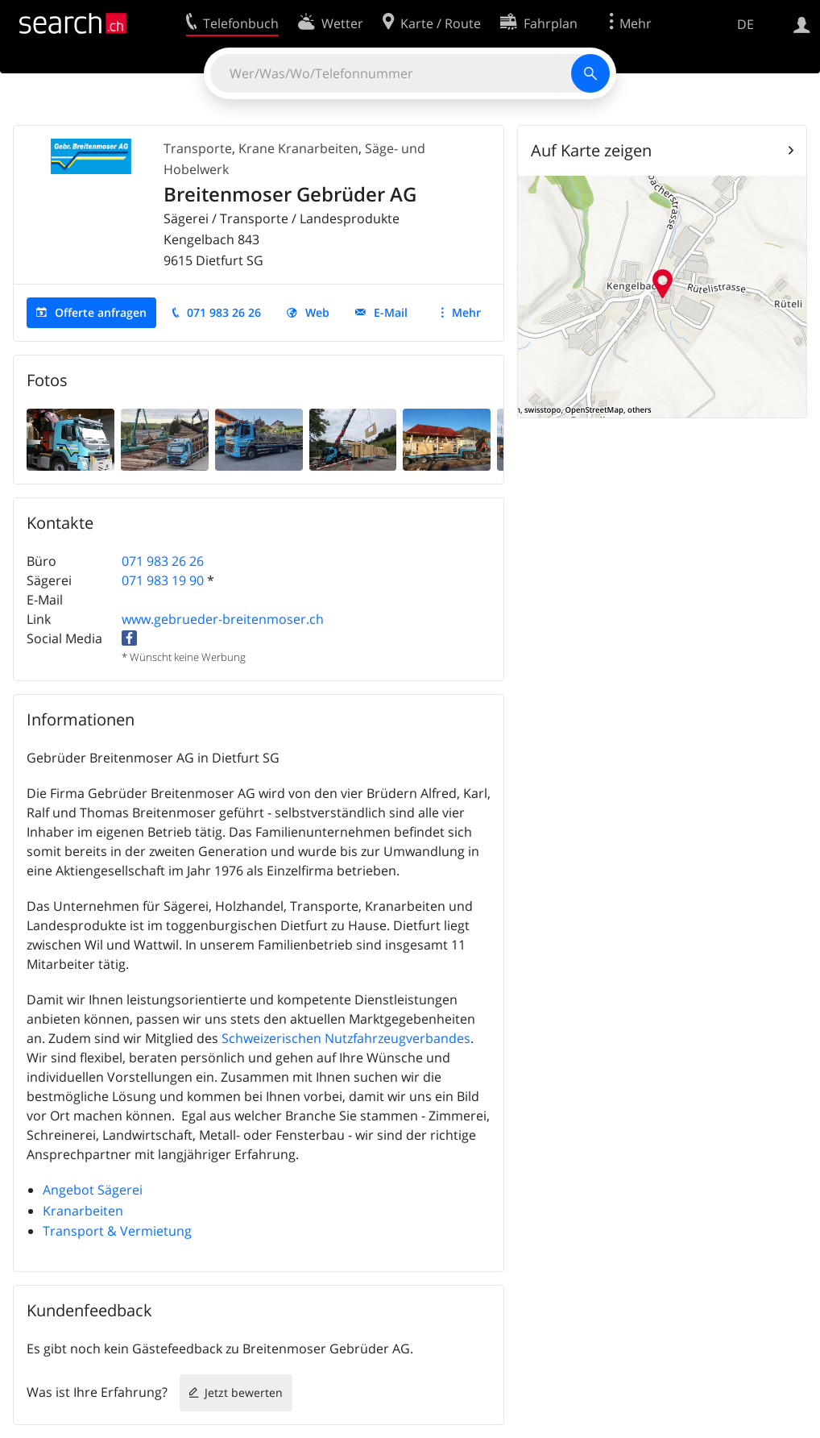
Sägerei (120, 1190)
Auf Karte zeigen (591, 150)
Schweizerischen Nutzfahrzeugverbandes (346, 1038)
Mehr (466, 312)
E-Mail (391, 312)
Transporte (198, 148)
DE (745, 24)
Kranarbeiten (83, 1211)
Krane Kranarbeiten (298, 148)
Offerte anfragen (101, 312)
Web (317, 312)
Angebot (68, 1190)
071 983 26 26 (224, 312)
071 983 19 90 (163, 580)
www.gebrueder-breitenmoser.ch (223, 619)
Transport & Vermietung (117, 1231)
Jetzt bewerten (244, 1392)
